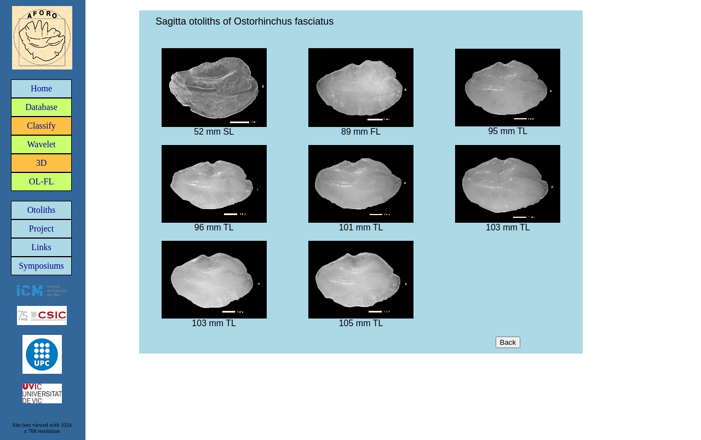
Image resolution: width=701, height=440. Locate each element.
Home (41, 88)
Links (41, 247)
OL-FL (41, 181)
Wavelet (41, 144)
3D (41, 162)
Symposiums (41, 265)
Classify (41, 125)
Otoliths (41, 210)
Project (41, 228)
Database (41, 107)
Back (508, 342)
